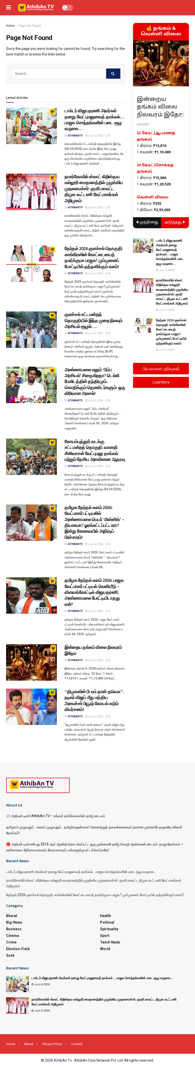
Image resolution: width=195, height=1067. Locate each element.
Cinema (12, 936)
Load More (161, 382)
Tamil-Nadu (110, 942)
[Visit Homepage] (36, 8)
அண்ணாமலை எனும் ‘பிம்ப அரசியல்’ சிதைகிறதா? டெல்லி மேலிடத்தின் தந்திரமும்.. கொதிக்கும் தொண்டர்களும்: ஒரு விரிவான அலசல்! (94, 381)
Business (14, 929)
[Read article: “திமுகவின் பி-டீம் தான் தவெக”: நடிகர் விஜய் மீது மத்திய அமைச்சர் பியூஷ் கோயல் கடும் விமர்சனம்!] (31, 707)
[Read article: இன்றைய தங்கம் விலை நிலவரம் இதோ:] (31, 662)
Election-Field (18, 949)
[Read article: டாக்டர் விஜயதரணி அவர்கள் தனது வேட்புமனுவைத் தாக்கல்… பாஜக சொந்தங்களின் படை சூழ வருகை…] (31, 126)
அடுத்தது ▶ (175, 222)
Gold (10, 955)
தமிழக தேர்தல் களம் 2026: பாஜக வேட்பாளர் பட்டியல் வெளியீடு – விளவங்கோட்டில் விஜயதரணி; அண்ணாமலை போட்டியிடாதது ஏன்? (94, 592)
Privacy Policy (52, 1044)
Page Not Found (30, 26)
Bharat (11, 916)
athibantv (75, 135)
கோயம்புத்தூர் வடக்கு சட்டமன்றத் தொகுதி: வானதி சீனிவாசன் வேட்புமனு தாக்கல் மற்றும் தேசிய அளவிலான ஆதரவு (94, 450)
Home (10, 26)
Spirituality (109, 929)
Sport (104, 936)
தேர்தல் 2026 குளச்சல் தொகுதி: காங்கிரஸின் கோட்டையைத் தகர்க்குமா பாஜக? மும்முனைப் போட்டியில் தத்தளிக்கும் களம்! (93, 257)
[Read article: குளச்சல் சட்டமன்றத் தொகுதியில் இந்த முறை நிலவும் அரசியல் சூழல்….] (31, 329)
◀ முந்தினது (147, 222)
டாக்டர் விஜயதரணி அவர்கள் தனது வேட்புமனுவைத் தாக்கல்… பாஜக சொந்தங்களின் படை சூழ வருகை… (94, 119)
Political (107, 922)
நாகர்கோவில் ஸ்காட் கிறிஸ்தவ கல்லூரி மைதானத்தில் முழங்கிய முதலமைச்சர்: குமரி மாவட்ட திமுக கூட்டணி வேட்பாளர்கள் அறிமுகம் (93, 188)
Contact (77, 1044)
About (28, 1044)
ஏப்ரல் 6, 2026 (94, 135)
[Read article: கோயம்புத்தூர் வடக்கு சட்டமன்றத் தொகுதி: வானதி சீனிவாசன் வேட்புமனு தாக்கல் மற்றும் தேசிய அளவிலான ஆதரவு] (31, 457)
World (105, 949)
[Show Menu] (8, 7)
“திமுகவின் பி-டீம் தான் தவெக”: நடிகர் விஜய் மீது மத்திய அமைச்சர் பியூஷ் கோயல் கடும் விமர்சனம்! (93, 700)
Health (105, 916)
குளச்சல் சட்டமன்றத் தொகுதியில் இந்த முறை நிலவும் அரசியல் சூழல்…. (93, 320)
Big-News (14, 922)
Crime (11, 942)
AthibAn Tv (63, 1060)
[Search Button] (113, 74)
